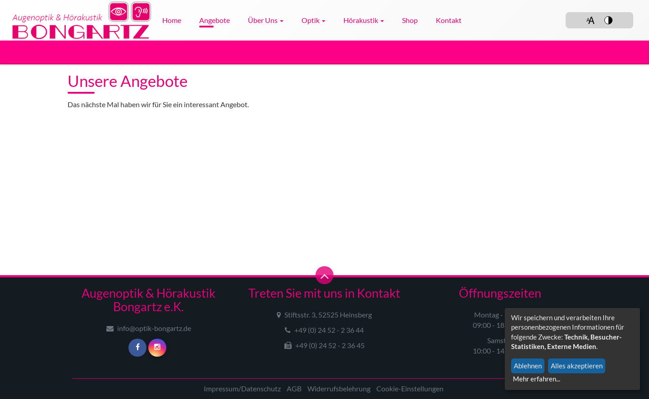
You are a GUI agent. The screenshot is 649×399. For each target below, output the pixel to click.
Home (171, 20)
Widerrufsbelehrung (338, 388)
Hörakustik (363, 20)
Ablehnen (528, 366)
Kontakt (449, 20)
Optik (313, 20)
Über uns (265, 20)
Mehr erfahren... (536, 379)
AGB (294, 388)
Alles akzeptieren (577, 366)
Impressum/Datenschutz (242, 388)
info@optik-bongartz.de (148, 328)
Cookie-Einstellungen (409, 388)
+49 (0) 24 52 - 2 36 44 (324, 330)
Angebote (214, 20)
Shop (410, 20)
